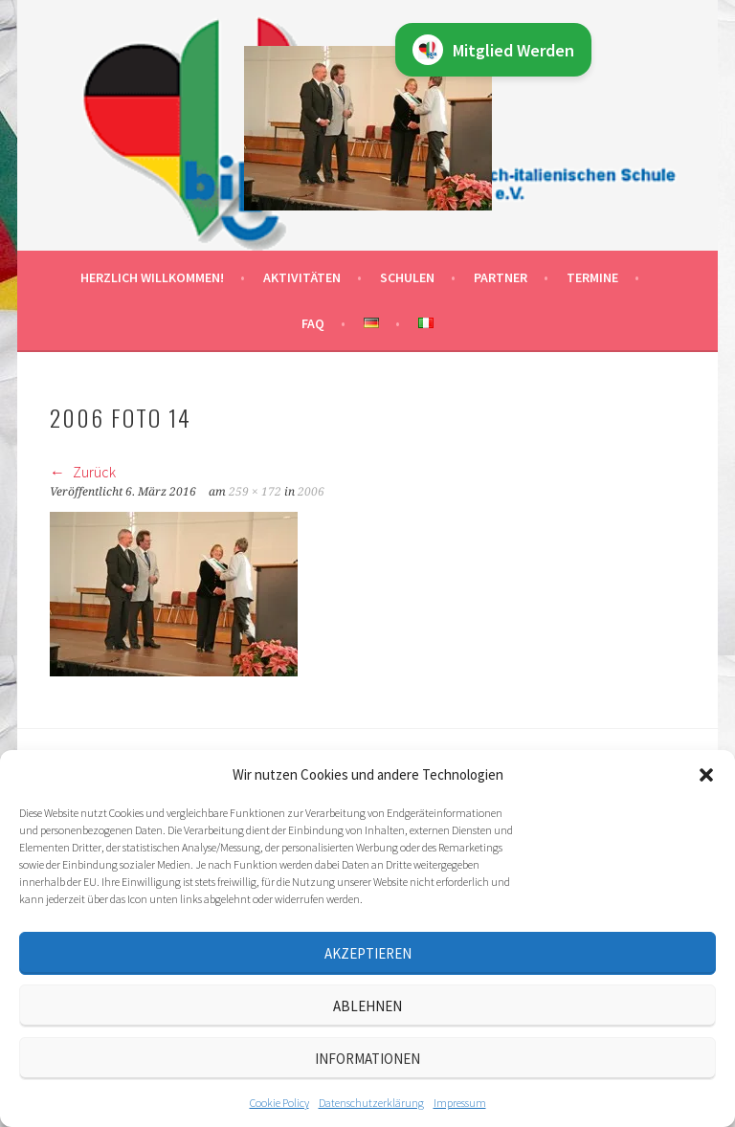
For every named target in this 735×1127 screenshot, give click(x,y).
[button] (706, 774)
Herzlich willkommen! (152, 277)
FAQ (312, 323)
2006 (311, 491)
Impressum (460, 1102)
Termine (592, 277)
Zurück (83, 471)
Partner (500, 277)
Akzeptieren (368, 953)
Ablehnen (367, 1006)
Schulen (407, 277)
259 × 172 (255, 491)
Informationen (367, 1059)
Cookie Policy (279, 1102)
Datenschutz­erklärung (371, 1102)
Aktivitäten (302, 277)
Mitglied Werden (493, 49)
